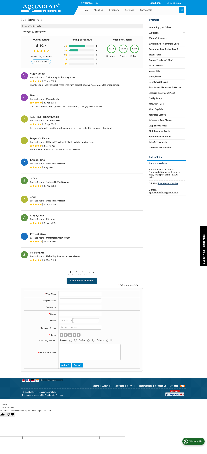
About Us (98, 10)
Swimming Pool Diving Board (163, 49)
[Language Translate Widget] (51, 380)
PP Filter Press (156, 66)
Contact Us (146, 10)
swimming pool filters (160, 27)
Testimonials (145, 386)
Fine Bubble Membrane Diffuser (165, 88)
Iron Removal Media (158, 82)
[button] (168, 184)
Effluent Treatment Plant (162, 93)
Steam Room (155, 55)
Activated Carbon (157, 115)
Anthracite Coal (156, 104)
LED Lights (154, 33)
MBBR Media (155, 77)
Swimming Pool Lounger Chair (164, 44)
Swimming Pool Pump (160, 137)
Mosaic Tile (154, 71)
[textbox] (80, 327)
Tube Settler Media (158, 142)
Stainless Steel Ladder (160, 131)
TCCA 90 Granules (157, 38)
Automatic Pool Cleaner (160, 120)
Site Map (173, 386)
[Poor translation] (10, 414)
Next (91, 272)
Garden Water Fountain (160, 148)
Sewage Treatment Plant (161, 60)
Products (115, 10)
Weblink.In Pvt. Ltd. (54, 395)
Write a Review (41, 62)
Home (85, 10)
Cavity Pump (155, 98)
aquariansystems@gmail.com (163, 192)
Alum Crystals (156, 109)
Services (130, 10)
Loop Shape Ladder (158, 126)
